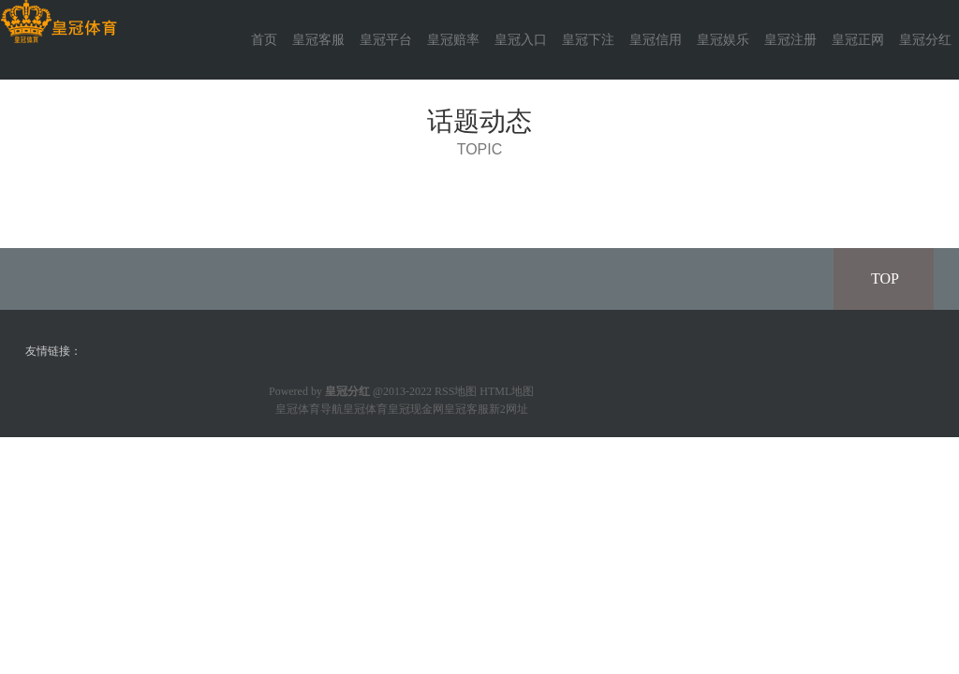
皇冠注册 (790, 40)
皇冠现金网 (416, 409)
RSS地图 (456, 391)
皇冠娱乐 (723, 40)
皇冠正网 (858, 40)
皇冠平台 (386, 40)
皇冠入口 (520, 40)
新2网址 (508, 409)
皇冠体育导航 (309, 409)
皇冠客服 (318, 40)
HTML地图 (507, 391)
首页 (264, 40)
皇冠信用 (655, 40)
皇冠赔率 (453, 40)
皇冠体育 (365, 409)
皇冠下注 (588, 40)
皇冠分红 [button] (925, 40)
